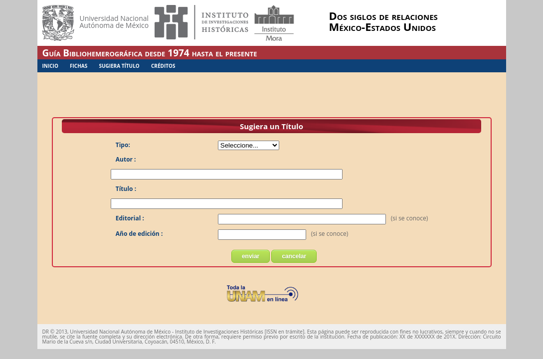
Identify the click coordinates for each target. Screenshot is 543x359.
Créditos (163, 65)
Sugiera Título (119, 65)
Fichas (78, 65)
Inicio (50, 65)
